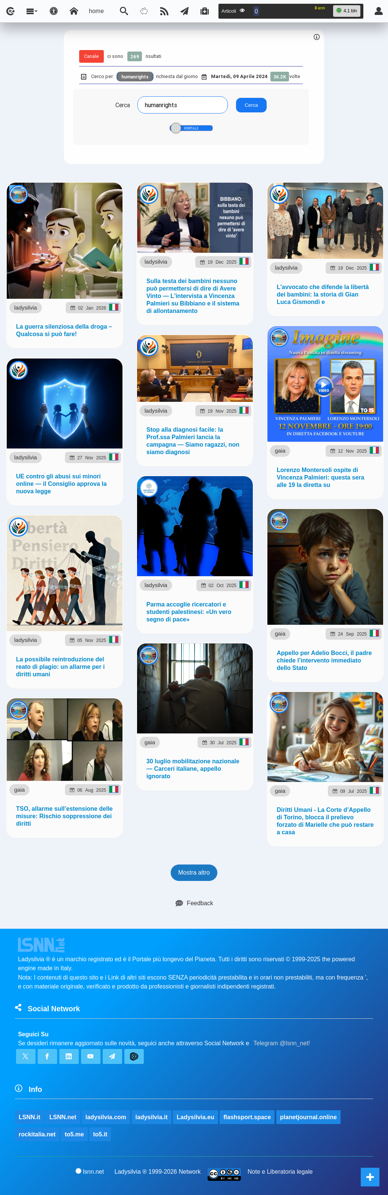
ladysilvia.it (152, 1117)
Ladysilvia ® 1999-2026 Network (158, 1171)
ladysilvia (25, 307)
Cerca (122, 105)
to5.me (74, 1134)
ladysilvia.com (106, 1117)
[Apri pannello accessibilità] (53, 11)
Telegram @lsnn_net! (282, 1043)
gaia (280, 444)
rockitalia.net (37, 1134)
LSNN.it (29, 1117)
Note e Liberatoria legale (280, 1171)
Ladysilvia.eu (195, 1117)
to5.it (100, 1134)
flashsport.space (247, 1117)
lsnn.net (89, 1171)
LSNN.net (62, 1117)
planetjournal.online (308, 1117)
